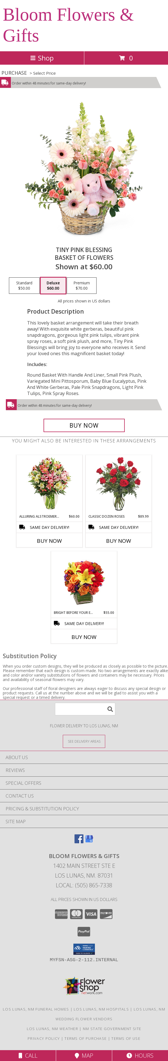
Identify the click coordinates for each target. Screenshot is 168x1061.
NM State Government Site (112, 1028)
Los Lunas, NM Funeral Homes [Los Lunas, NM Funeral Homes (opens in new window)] (36, 1009)
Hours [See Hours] (139, 1055)
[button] (84, 949)
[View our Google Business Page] (89, 841)
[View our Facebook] (79, 841)
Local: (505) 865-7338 (84, 885)
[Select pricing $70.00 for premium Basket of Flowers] (81, 286)
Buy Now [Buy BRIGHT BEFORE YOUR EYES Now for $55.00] (84, 637)
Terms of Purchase (85, 1038)
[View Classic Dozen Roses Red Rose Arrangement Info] (118, 484)
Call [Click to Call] (28, 1055)
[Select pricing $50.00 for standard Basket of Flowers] (24, 286)
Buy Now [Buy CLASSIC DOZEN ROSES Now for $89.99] (118, 540)
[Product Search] (85, 709)
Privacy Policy (44, 1038)
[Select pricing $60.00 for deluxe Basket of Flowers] (53, 286)
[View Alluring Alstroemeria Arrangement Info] (49, 484)
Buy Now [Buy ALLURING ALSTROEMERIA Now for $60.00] (49, 540)
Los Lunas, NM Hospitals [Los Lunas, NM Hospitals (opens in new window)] (101, 1009)
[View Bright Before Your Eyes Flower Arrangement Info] (84, 581)
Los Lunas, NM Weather (52, 1028)
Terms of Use (125, 1038)
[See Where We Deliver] (84, 741)
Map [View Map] (84, 1055)
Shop (42, 57)
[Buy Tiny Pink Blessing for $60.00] (84, 425)
